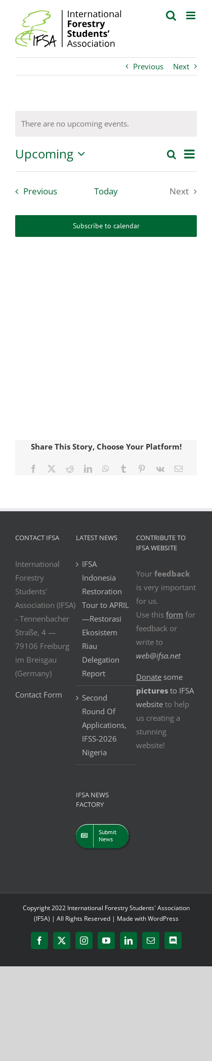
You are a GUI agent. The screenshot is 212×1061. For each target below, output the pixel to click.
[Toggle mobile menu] (191, 15)
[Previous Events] (33, 191)
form (174, 614)
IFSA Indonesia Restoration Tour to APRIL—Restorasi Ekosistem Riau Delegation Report (105, 618)
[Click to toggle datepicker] (52, 154)
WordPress (163, 918)
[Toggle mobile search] (171, 15)
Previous (148, 66)
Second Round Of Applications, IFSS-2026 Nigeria (104, 724)
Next (181, 66)
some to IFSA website (165, 690)
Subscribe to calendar (106, 226)
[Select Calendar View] (189, 154)
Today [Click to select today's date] (106, 191)
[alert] (75, 124)
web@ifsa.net (158, 655)
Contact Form (38, 694)
